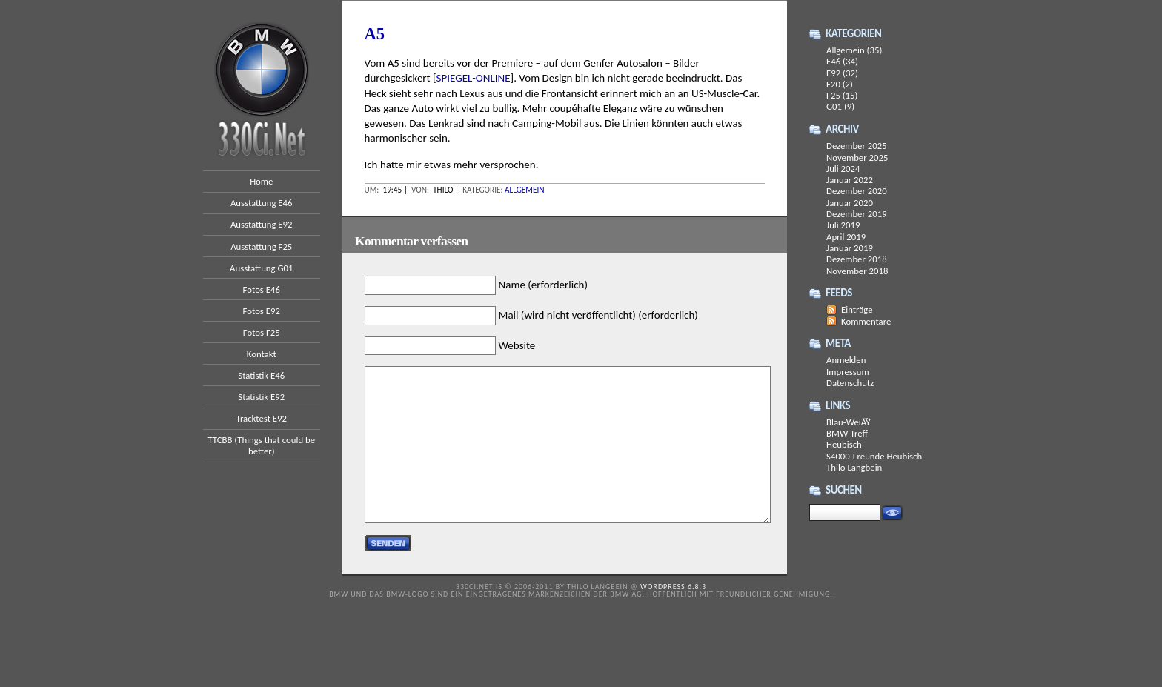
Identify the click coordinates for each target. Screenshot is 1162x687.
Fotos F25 (261, 332)
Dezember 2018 (856, 259)
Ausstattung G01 (261, 267)
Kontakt (261, 353)
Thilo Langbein (854, 467)
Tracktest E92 (261, 418)
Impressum (847, 371)
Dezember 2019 (856, 213)
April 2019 (846, 236)
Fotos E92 (261, 310)
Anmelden (846, 359)
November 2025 (857, 157)
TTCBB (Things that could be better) (261, 445)
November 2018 (857, 270)
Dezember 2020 (856, 190)
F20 (833, 84)
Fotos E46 (261, 289)
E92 (833, 73)
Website (517, 345)
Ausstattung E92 (261, 224)
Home (261, 181)
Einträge (857, 309)
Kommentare (866, 321)
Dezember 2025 (856, 145)
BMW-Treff (847, 433)
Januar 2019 (849, 247)
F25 (833, 95)
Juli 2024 (843, 168)
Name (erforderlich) (543, 285)
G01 (834, 106)
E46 (833, 61)
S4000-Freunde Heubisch (874, 456)
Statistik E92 (261, 396)
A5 (375, 33)
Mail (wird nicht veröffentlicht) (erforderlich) (598, 315)
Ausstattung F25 (261, 246)
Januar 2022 (849, 179)
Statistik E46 (261, 375)
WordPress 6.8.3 (673, 586)
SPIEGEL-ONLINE (473, 77)
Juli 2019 (843, 224)
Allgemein (525, 190)
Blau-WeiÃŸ (848, 422)
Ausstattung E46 (261, 202)
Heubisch (844, 444)
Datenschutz (850, 382)
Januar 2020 (849, 202)
